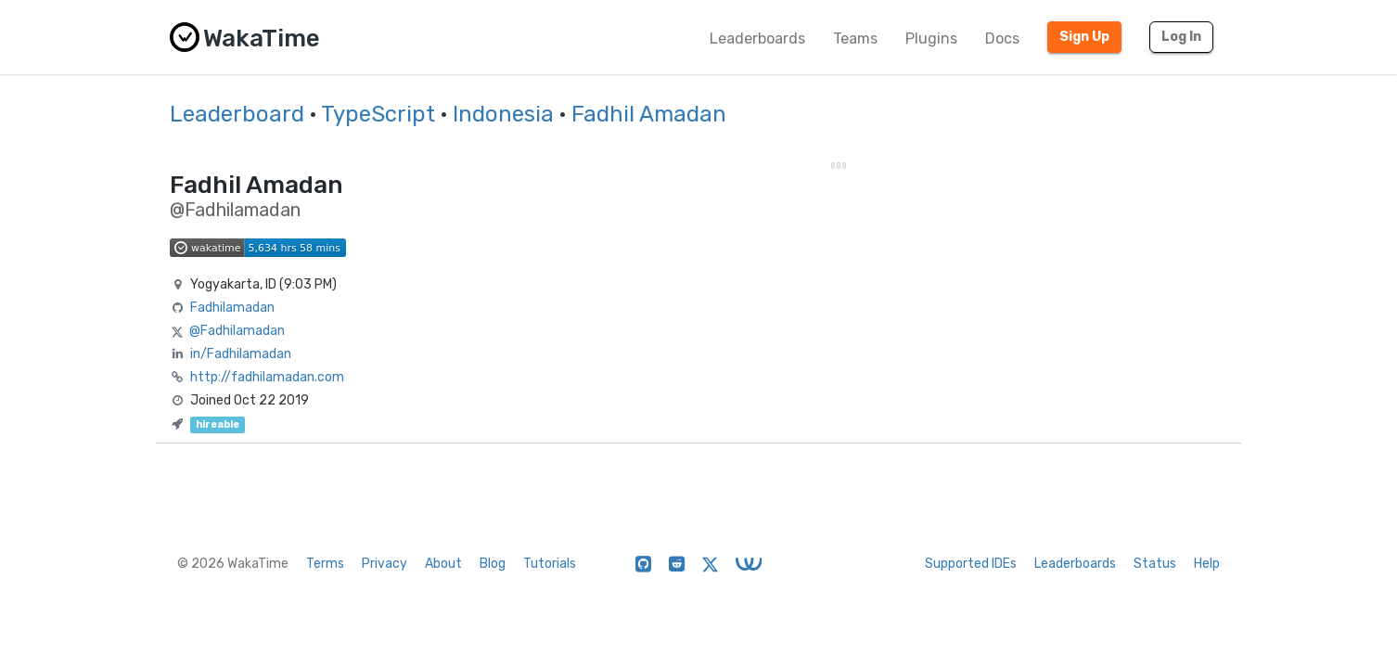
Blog (493, 564)
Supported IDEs (971, 564)
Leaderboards (757, 38)
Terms (325, 564)
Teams (855, 38)
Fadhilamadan (232, 307)
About (443, 564)
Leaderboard (237, 114)
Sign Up (1084, 37)
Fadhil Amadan (648, 114)
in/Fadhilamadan (240, 354)
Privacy (384, 564)
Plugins (931, 38)
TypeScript (378, 114)
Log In (1181, 37)
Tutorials (549, 564)
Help (1207, 564)
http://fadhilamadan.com (267, 377)
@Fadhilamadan (237, 331)
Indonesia (503, 114)
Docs (1002, 38)
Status (1155, 564)
